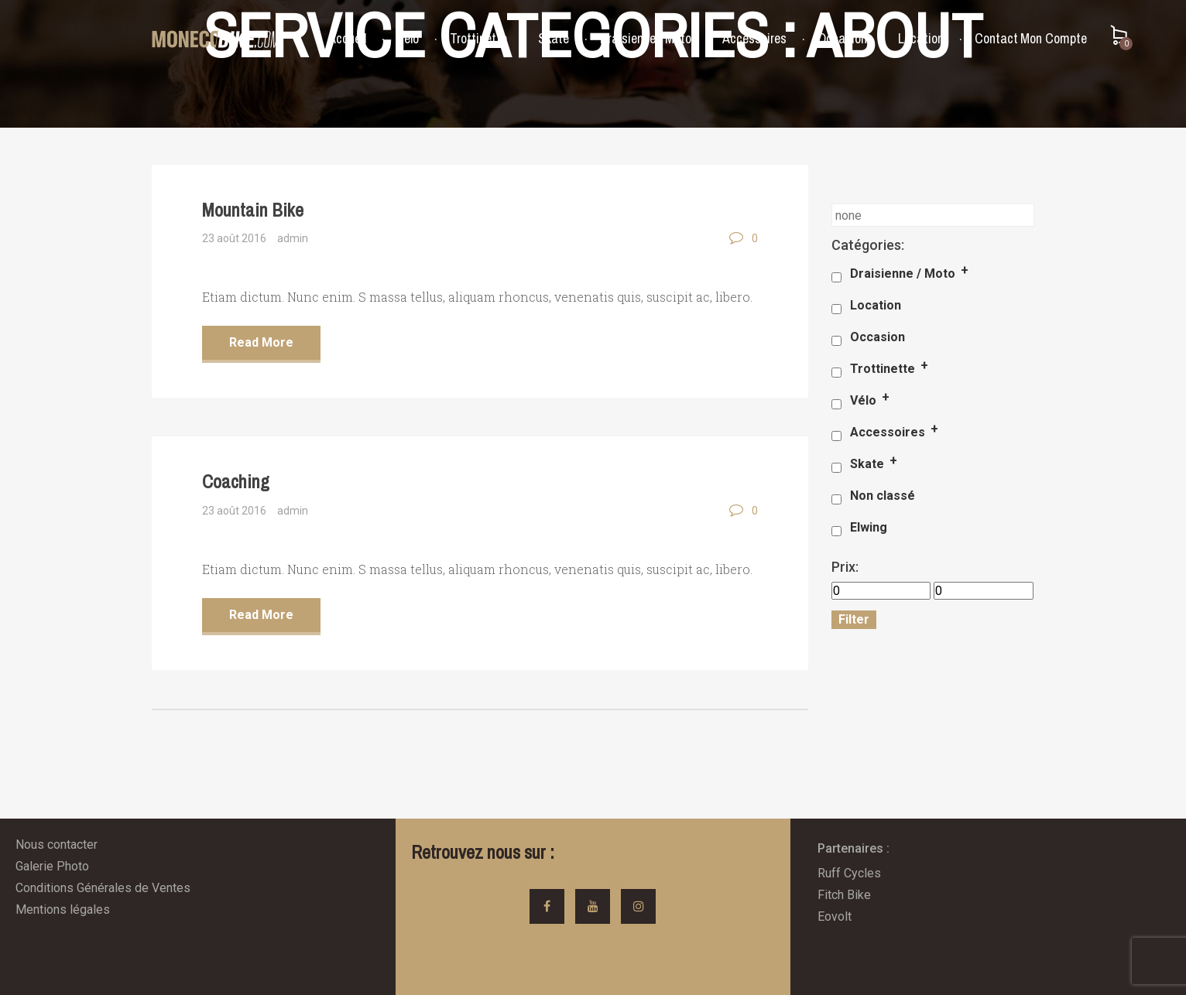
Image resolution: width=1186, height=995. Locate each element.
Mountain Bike (252, 209)
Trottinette (478, 38)
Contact (996, 38)
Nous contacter (56, 844)
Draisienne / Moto (645, 38)
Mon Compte (1053, 38)
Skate (553, 38)
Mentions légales (62, 909)
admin (292, 238)
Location (921, 38)
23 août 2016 (234, 238)
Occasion (842, 38)
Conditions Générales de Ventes (102, 887)
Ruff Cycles (849, 873)
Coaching (235, 481)
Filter (853, 619)
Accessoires (754, 38)
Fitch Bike (844, 894)
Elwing (868, 527)
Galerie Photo (52, 866)
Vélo (408, 38)
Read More (261, 342)
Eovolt (835, 916)
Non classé (882, 495)
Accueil (347, 38)
